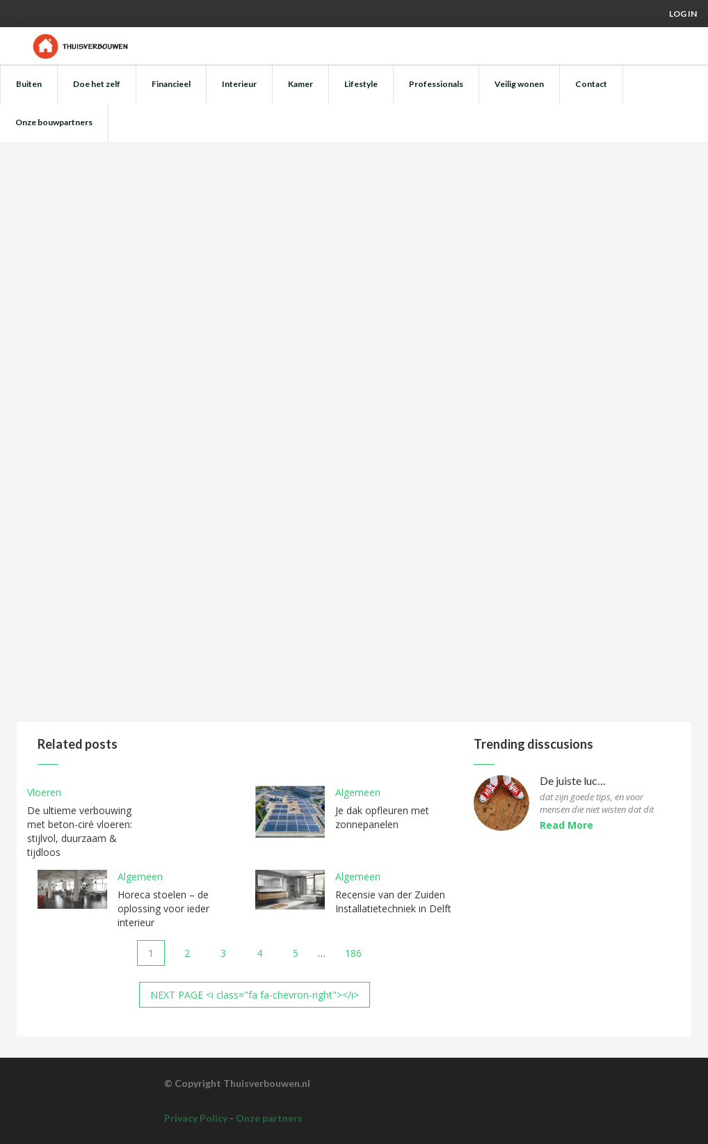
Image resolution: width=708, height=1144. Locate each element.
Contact (591, 84)
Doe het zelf (96, 84)
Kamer (300, 84)
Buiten (29, 84)
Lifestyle (361, 84)
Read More (566, 825)
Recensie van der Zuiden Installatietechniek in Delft (393, 901)
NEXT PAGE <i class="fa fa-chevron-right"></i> (254, 994)
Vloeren (44, 792)
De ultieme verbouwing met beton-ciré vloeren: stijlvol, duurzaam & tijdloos (79, 831)
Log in (683, 13)
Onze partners (269, 1118)
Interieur (239, 84)
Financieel (171, 84)
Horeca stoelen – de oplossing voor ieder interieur (163, 908)
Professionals (436, 84)
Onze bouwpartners (53, 122)
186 (353, 953)
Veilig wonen (519, 84)
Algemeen (357, 792)
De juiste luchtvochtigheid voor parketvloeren (574, 781)
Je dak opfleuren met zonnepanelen (382, 817)
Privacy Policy (195, 1118)
